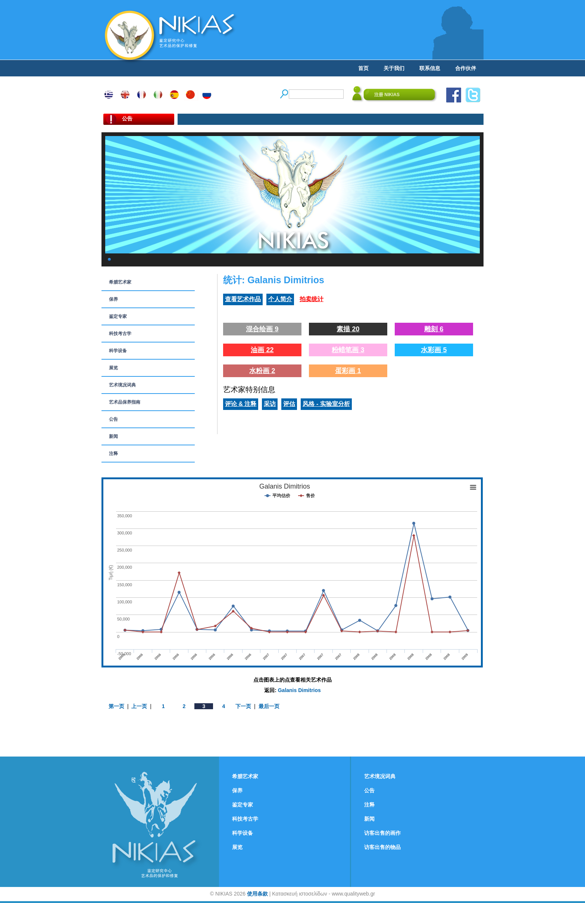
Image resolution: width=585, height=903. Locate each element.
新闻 (113, 436)
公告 (113, 419)
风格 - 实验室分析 (326, 404)
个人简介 (280, 299)
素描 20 (348, 329)
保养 (113, 299)
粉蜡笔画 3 (348, 350)
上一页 (139, 706)
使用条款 (257, 894)
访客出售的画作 (382, 833)
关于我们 (394, 68)
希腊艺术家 (120, 282)
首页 (363, 68)
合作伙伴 (465, 68)
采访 (270, 404)
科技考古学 (120, 333)
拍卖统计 (311, 299)
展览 (113, 367)
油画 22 (262, 350)
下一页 (243, 706)
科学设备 (118, 350)
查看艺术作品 (243, 299)
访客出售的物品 (382, 847)
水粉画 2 (262, 371)
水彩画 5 (434, 350)
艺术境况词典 (122, 385)
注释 (113, 453)
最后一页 (269, 706)
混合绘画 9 (262, 329)
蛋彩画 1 (348, 371)
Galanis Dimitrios (299, 690)
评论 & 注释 (240, 404)
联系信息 (429, 68)
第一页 (116, 706)
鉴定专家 (118, 316)
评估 (289, 404)
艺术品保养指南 (124, 402)
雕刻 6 (433, 329)
